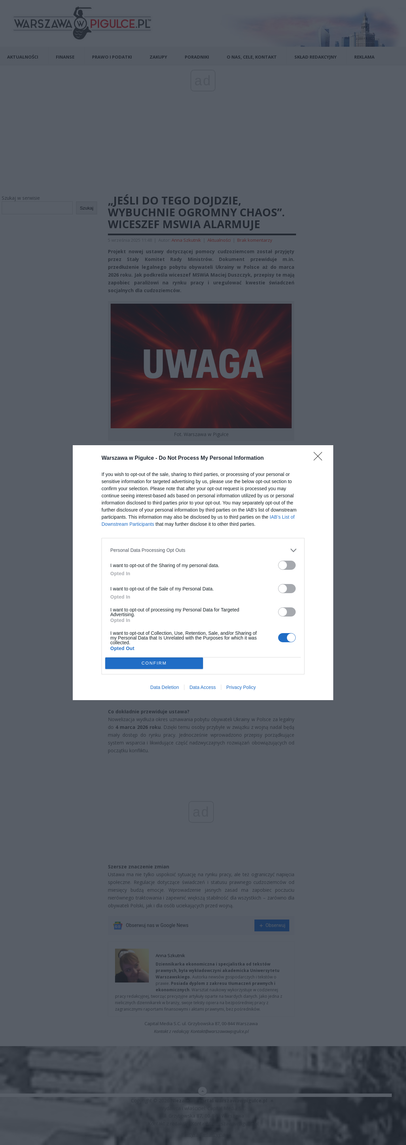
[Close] (320, 458)
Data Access (202, 687)
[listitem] (203, 550)
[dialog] (203, 572)
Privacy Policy (241, 687)
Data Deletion (164, 687)
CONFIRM (154, 662)
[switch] (287, 565)
